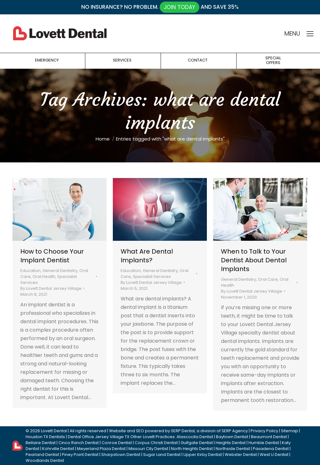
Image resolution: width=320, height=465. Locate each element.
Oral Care (268, 279)
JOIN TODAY (179, 7)
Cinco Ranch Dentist (78, 443)
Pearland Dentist (42, 455)
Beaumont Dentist (269, 437)
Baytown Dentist (232, 437)
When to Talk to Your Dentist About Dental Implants (254, 260)
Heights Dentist (231, 443)
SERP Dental (183, 431)
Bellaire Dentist (41, 443)
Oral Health (43, 276)
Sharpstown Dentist (120, 455)
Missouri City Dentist (148, 449)
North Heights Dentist (192, 449)
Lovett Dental (54, 431)
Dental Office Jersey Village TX (98, 437)
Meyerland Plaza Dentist (101, 449)
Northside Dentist (233, 449)
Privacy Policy (264, 431)
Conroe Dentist (117, 443)
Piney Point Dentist (80, 455)
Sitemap (289, 431)
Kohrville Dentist (58, 449)
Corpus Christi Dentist (156, 443)
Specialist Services (152, 276)
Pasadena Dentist (271, 449)
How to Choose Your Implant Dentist (52, 256)
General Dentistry (60, 271)
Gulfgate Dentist (197, 443)
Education (30, 271)
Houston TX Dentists (45, 437)
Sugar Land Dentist (162, 455)
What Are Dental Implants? (147, 256)
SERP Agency (235, 431)
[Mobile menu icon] (310, 33)
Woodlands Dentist (45, 460)
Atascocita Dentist (195, 437)
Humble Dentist (263, 443)
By (51, 288)
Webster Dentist (241, 455)
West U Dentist (274, 455)
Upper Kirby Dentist (202, 455)
